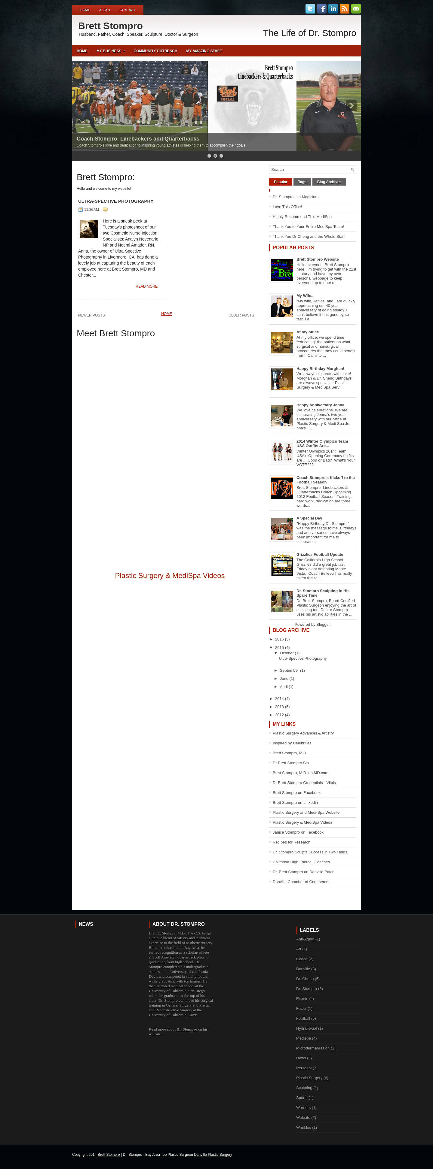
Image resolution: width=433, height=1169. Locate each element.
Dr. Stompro (187, 1029)
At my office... (309, 332)
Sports (302, 1097)
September (290, 670)
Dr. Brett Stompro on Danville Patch (303, 872)
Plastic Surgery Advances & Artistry (303, 733)
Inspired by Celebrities (292, 743)
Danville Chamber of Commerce (300, 882)
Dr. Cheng (305, 979)
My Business (113, 49)
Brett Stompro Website (317, 259)
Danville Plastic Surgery (213, 1154)
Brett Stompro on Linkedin (295, 802)
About (105, 10)
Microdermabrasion (313, 1048)
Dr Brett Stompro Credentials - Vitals (304, 782)
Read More (147, 286)
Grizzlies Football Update (319, 554)
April (284, 686)
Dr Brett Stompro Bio (291, 763)
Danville (303, 969)
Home (85, 10)
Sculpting (304, 1088)
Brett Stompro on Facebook (297, 792)
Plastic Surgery (309, 1078)
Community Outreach (155, 51)
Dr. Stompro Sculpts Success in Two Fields (310, 852)
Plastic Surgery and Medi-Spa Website (306, 812)
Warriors (303, 1107)
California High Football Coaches (301, 862)
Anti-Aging (305, 939)
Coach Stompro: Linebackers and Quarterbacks (138, 139)
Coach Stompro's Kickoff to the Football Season (325, 479)
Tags (302, 182)
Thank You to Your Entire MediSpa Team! (308, 226)
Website (303, 1117)
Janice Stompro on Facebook (298, 832)
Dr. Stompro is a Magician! (295, 197)
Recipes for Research (291, 842)
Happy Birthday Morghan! (320, 368)
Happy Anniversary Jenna (320, 405)
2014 (280, 698)
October (287, 653)
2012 (280, 715)
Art (298, 949)
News (301, 1058)
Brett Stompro (110, 25)
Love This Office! (287, 206)
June (285, 678)
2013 (280, 706)
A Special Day (309, 518)
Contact (127, 10)
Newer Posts (91, 315)
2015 (280, 647)
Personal (304, 1068)
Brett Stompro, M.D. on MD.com (300, 773)
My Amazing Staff (204, 51)
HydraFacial (306, 1028)
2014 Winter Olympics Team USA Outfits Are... (322, 443)
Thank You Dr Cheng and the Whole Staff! (309, 236)
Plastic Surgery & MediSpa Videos (170, 575)
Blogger (323, 624)
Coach (302, 959)
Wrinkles (303, 1127)
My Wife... (305, 295)
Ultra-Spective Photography (115, 201)
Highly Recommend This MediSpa (302, 216)
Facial (301, 1008)
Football (303, 1018)
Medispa (303, 1038)
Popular (280, 182)
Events (302, 998)
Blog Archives (329, 182)
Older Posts (241, 315)
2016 (280, 639)
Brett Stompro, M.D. (290, 753)
